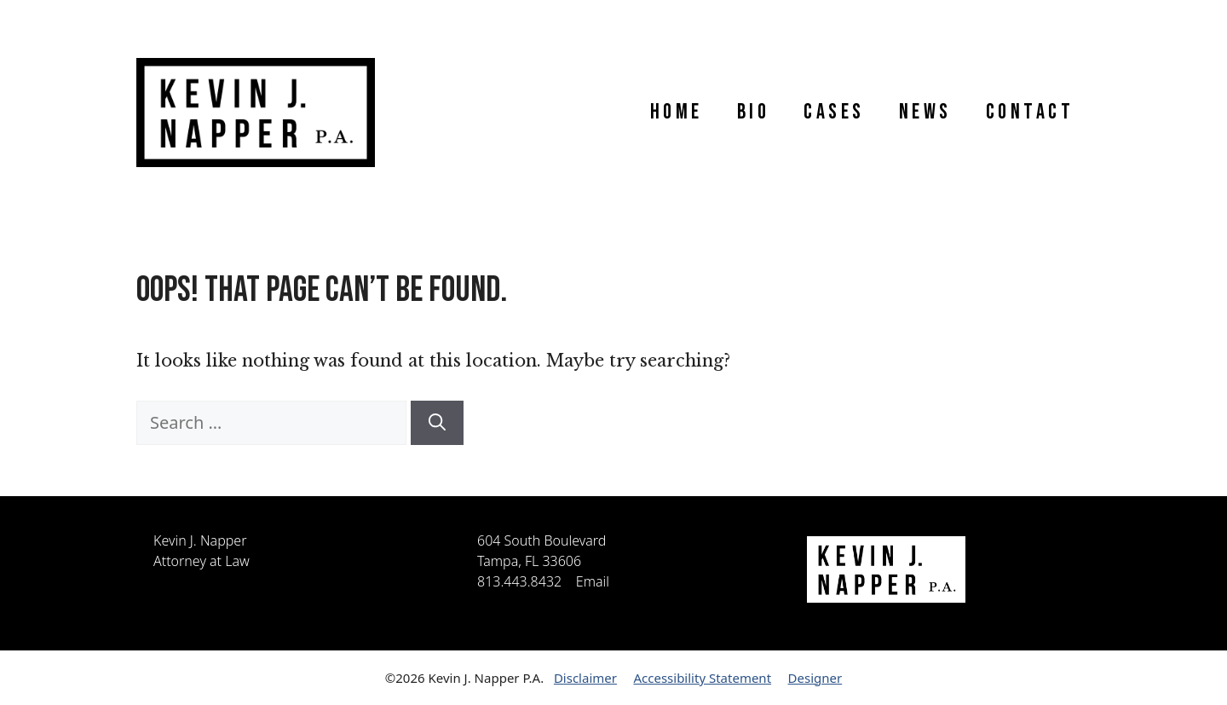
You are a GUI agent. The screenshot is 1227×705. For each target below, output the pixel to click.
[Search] (437, 423)
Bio (753, 112)
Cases (834, 112)
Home (676, 112)
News (925, 112)
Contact (1030, 112)
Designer (815, 677)
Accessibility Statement (702, 677)
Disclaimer (585, 677)
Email (592, 581)
